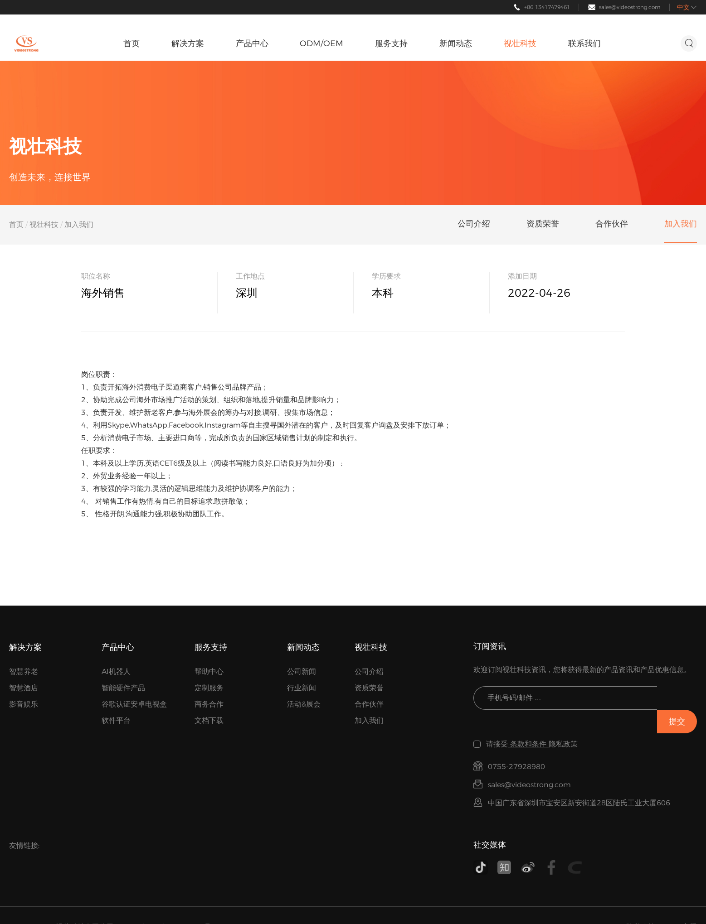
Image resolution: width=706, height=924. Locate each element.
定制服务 (209, 687)
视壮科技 (43, 224)
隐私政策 (640, 903)
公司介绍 (369, 671)
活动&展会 (304, 704)
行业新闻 (301, 687)
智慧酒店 (23, 687)
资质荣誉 (369, 687)
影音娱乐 (23, 704)
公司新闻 (301, 671)
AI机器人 (116, 671)
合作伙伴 (369, 704)
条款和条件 (528, 720)
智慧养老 (23, 671)
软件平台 (116, 720)
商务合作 (209, 704)
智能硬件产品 (123, 687)
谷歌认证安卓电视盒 (134, 704)
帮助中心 (209, 671)
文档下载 (209, 720)
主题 (689, 903)
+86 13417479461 (547, 7)
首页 (16, 224)
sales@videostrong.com (630, 7)
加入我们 (369, 720)
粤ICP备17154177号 (176, 903)
